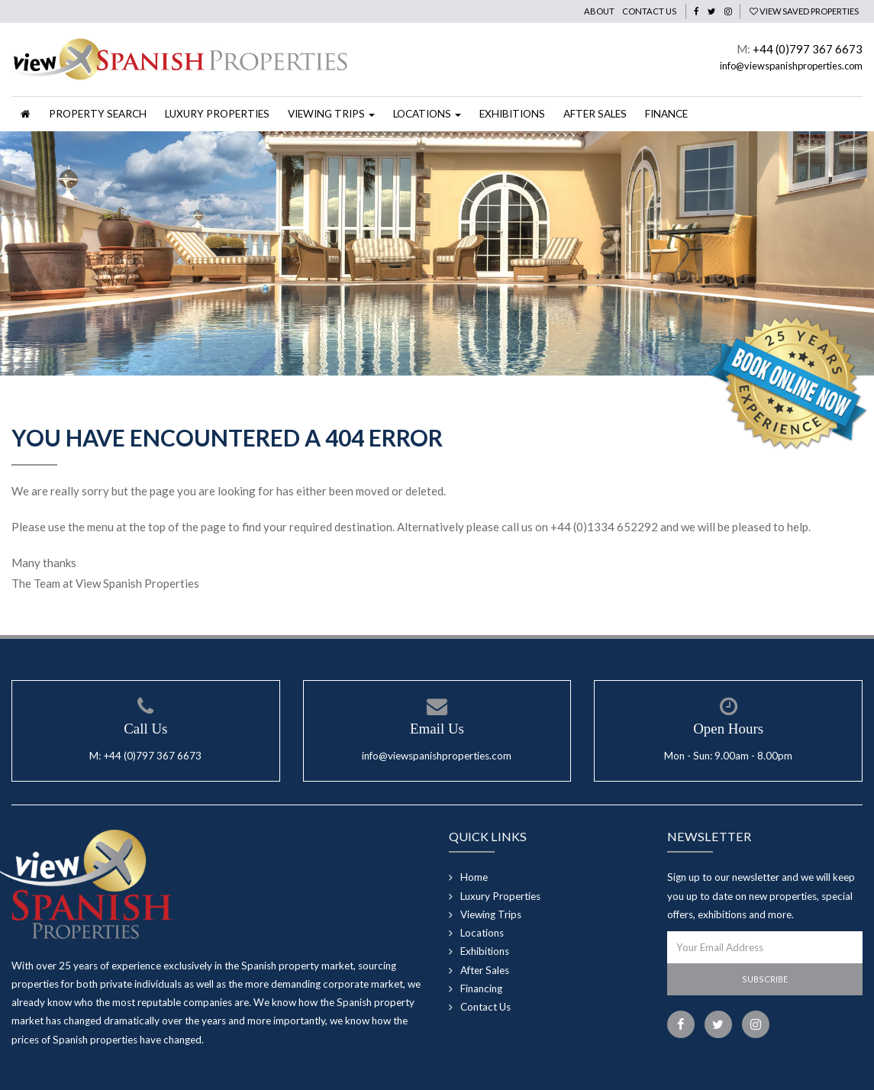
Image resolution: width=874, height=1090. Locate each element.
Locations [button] (427, 114)
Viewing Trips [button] (331, 114)
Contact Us (649, 11)
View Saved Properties (804, 11)
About (599, 11)
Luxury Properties (217, 114)
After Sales (595, 114)
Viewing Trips (490, 914)
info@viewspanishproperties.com (791, 66)
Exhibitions (512, 114)
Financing (481, 988)
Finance (666, 114)
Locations (482, 933)
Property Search (98, 114)
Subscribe (765, 979)
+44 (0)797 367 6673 (808, 49)
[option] (437, 253)
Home (474, 877)
